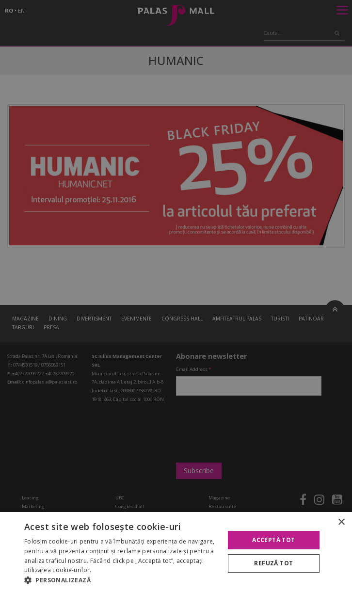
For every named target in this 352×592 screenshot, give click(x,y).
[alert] (176, 296)
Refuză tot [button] (273, 563)
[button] (121, 580)
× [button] (341, 522)
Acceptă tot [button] (273, 540)
